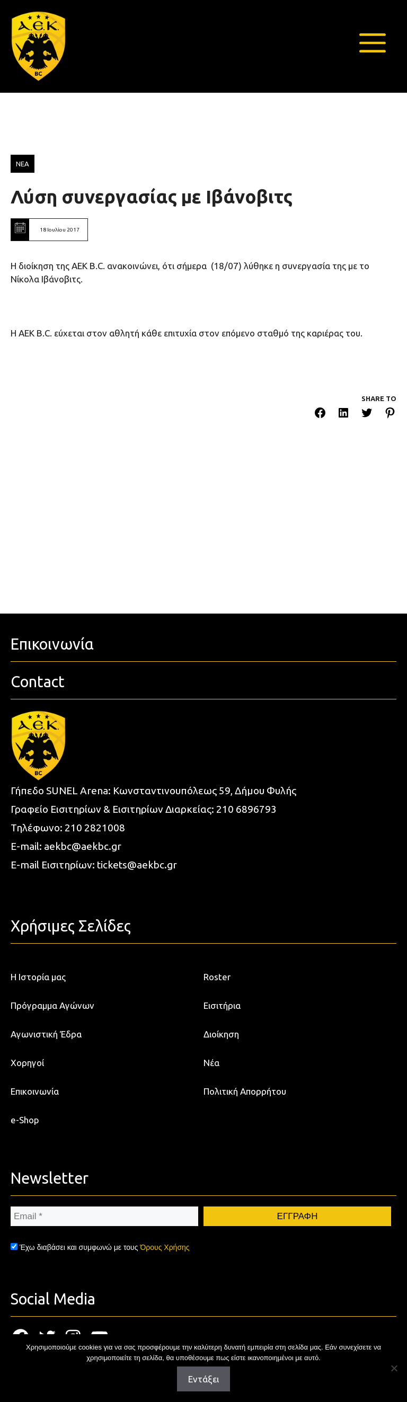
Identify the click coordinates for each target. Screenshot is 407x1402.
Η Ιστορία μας (38, 977)
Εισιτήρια (222, 1005)
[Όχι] (393, 1368)
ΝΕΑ (22, 163)
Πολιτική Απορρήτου (245, 1091)
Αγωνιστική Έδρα (46, 1034)
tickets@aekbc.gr (137, 865)
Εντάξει (203, 1379)
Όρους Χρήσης (164, 1247)
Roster (217, 977)
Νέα (211, 1063)
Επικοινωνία (35, 1091)
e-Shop (25, 1120)
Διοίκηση (221, 1034)
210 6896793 (246, 809)
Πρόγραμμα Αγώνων (52, 1005)
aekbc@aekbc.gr (82, 846)
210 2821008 (95, 827)
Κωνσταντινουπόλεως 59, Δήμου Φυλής (204, 790)
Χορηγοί (27, 1063)
